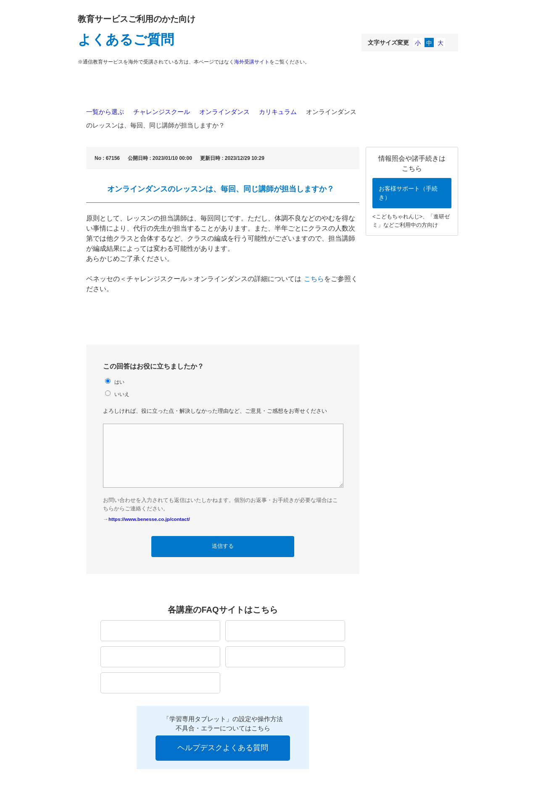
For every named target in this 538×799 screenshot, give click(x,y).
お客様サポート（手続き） (408, 193)
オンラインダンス (224, 111)
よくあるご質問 (126, 39)
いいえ (121, 394)
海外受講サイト (251, 62)
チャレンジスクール (161, 111)
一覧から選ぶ (105, 111)
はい (119, 382)
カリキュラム (278, 111)
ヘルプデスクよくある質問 (222, 747)
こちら (314, 278)
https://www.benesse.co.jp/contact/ (149, 519)
